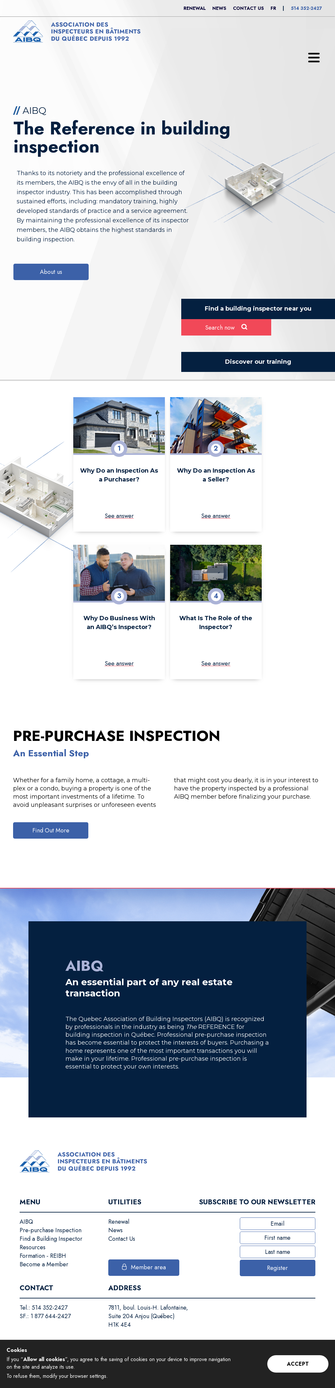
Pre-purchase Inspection (50, 1230)
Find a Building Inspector (51, 1239)
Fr (273, 8)
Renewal (195, 8)
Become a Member (44, 1264)
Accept (298, 1364)
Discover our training (258, 361)
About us (51, 272)
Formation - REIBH (43, 1256)
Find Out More (50, 830)
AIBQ (26, 1221)
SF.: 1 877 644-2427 (45, 1316)
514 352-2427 (306, 8)
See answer (119, 516)
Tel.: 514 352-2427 (43, 1307)
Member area (148, 1267)
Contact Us (248, 8)
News (219, 8)
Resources (32, 1247)
